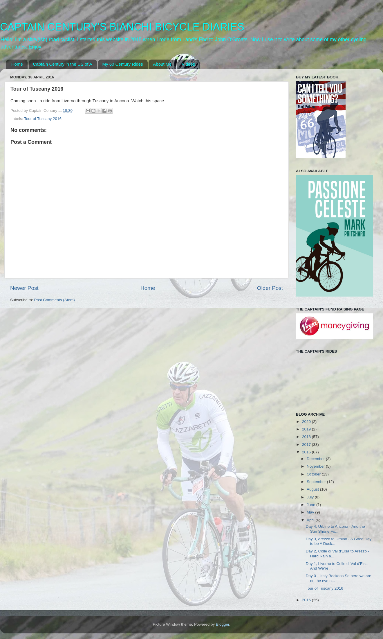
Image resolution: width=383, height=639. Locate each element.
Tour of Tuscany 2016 (43, 118)
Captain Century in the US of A (62, 64)
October (314, 474)
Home (17, 64)
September (317, 482)
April (311, 520)
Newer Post (24, 288)
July (311, 497)
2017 (307, 444)
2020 (307, 421)
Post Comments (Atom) (54, 300)
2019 (307, 429)
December (316, 459)
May (311, 512)
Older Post (270, 288)
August (313, 489)
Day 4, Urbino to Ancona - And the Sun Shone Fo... (335, 528)
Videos (188, 64)
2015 (307, 600)
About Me (162, 64)
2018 (307, 437)
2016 (307, 452)
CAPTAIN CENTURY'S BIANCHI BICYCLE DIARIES (122, 27)
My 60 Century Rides (122, 64)
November (316, 466)
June (311, 504)
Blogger (222, 624)
